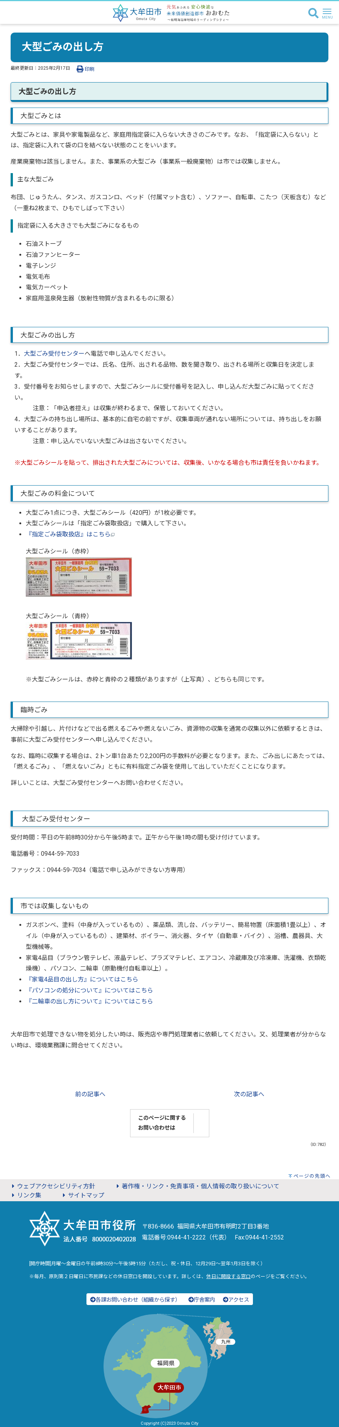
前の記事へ (90, 1094)
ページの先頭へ (312, 1176)
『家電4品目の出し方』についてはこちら (82, 979)
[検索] (313, 14)
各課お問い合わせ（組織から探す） (135, 1300)
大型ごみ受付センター (54, 353)
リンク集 (25, 1195)
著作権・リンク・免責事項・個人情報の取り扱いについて (196, 1186)
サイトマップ (82, 1195)
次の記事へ (249, 1094)
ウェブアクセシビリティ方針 (52, 1186)
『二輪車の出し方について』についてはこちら (89, 1001)
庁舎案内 (201, 1300)
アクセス (236, 1300)
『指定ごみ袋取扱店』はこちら (70, 534)
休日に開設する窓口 (228, 1276)
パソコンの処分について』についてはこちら (92, 990)
